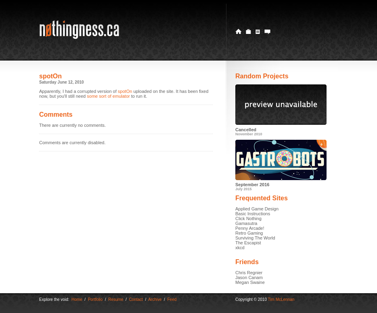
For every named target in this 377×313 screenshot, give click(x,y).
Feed (171, 299)
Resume (257, 32)
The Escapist (248, 242)
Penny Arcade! (249, 228)
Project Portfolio (248, 32)
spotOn (125, 91)
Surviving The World (255, 237)
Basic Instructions (252, 213)
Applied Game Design (257, 208)
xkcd (240, 247)
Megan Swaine (250, 282)
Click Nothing (248, 218)
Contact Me (266, 32)
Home (76, 299)
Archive (154, 299)
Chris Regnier (248, 272)
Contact (135, 299)
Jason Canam (249, 277)
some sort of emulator (108, 96)
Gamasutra (246, 223)
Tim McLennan (281, 299)
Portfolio (95, 299)
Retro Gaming (249, 233)
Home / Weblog (239, 32)
